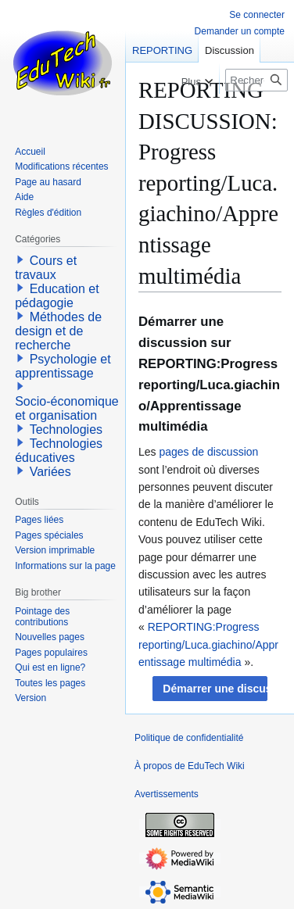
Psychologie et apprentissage (63, 366)
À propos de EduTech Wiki (189, 765)
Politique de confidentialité (188, 737)
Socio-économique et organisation (67, 408)
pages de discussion (208, 452)
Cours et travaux (46, 267)
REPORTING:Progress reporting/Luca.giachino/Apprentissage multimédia (208, 644)
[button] (209, 688)
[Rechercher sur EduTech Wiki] (256, 80)
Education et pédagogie (57, 296)
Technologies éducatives (58, 450)
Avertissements (166, 794)
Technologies (66, 429)
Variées (50, 471)
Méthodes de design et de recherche (58, 331)
